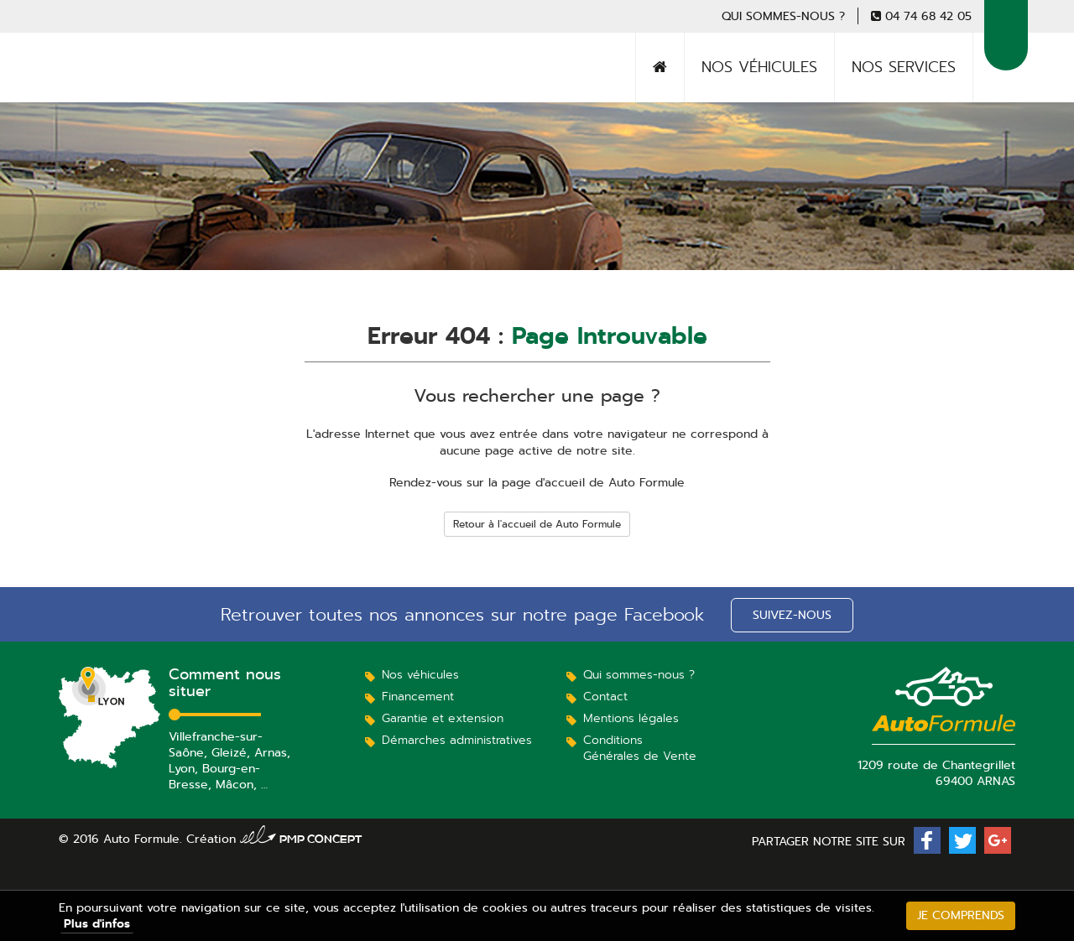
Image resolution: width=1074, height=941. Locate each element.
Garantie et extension (442, 718)
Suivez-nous (792, 614)
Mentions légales (631, 718)
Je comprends (960, 915)
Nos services (904, 67)
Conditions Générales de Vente (639, 747)
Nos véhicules (759, 67)
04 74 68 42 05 (928, 16)
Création (274, 838)
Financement (418, 696)
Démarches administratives (457, 739)
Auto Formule (120, 88)
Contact (605, 696)
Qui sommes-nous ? (783, 16)
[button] (927, 840)
